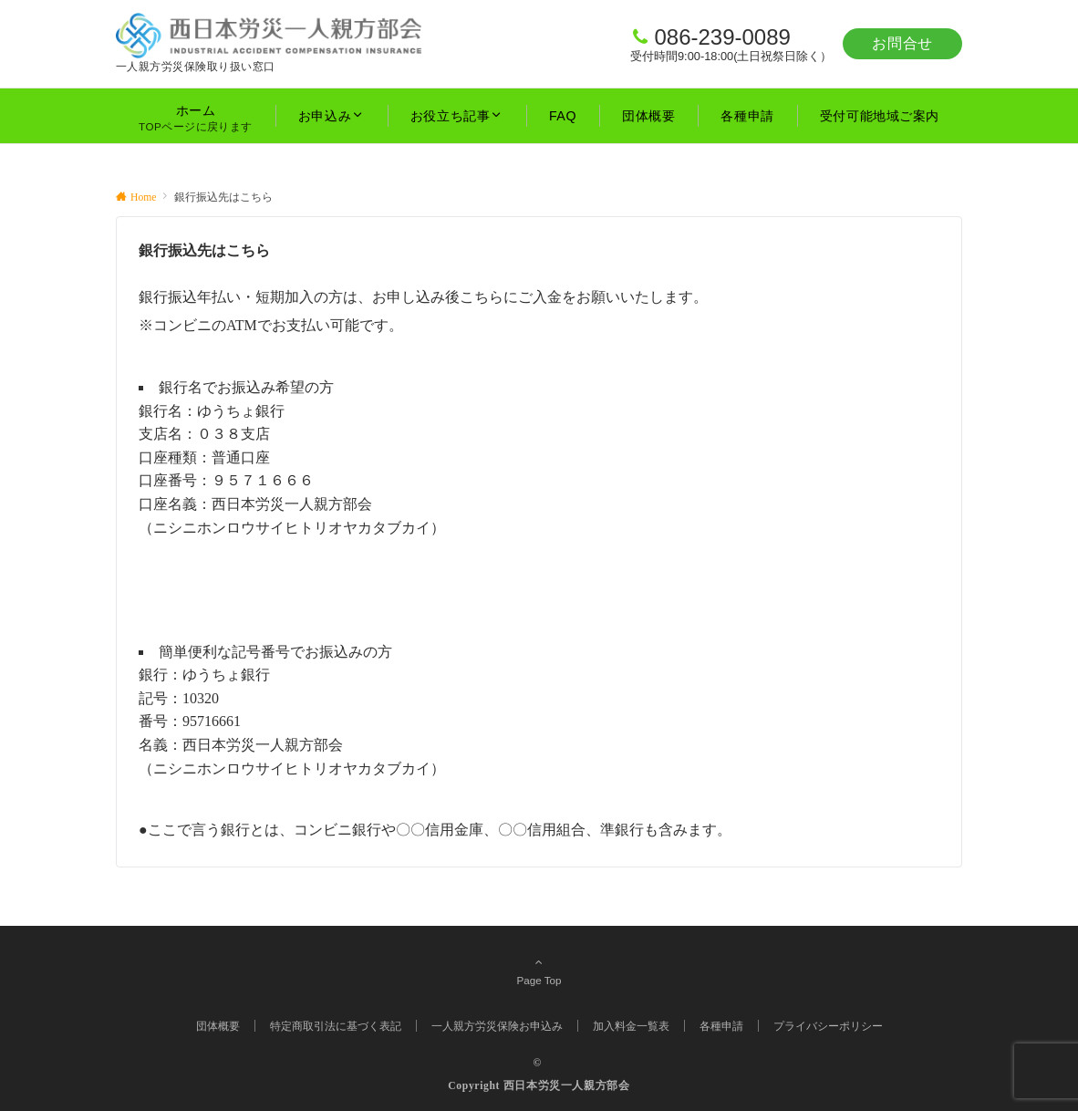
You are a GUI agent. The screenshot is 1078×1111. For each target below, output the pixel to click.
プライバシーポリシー (828, 1026)
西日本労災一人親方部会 (566, 1086)
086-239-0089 (722, 37)
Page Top (539, 970)
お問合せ (902, 43)
